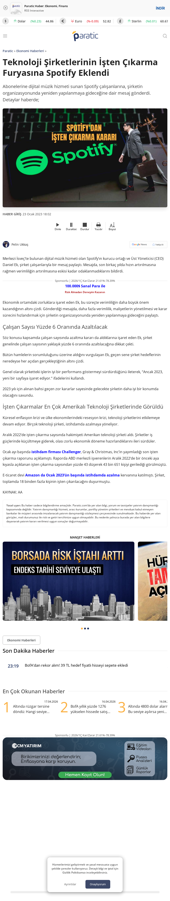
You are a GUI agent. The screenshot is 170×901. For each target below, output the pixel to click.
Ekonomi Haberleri (30, 51)
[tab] (82, 628)
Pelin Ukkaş (20, 244)
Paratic (8, 51)
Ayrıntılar (70, 884)
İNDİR (160, 8)
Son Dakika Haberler (28, 650)
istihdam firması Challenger (56, 451)
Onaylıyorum (98, 884)
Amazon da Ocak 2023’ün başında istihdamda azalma (72, 475)
